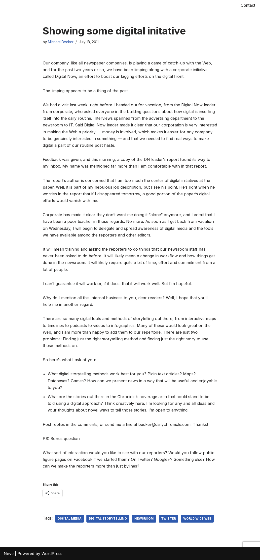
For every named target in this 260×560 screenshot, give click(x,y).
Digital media (69, 518)
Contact (248, 5)
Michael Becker (61, 42)
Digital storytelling (108, 518)
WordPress (51, 553)
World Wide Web (197, 518)
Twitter (168, 518)
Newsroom (144, 518)
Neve (9, 553)
